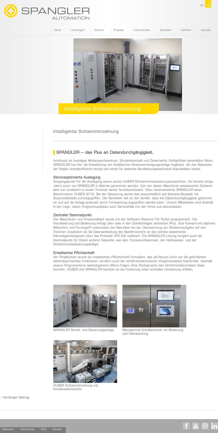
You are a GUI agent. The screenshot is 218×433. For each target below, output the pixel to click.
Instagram (205, 426)
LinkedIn (214, 426)
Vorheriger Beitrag (14, 397)
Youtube (195, 426)
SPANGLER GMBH (46, 12)
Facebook (186, 426)
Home (57, 30)
